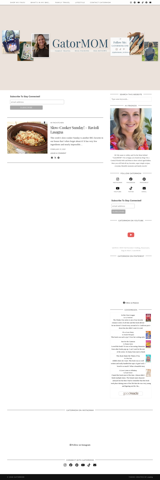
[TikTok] (143, 2)
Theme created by (141, 477)
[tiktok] (131, 189)
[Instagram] (131, 2)
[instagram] (117, 180)
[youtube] (117, 189)
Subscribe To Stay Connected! (25, 96)
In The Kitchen (57, 123)
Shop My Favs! (17, 2)
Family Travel (62, 2)
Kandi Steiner (128, 372)
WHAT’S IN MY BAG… (40, 2)
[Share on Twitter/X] (55, 157)
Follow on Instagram (80, 445)
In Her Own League (128, 315)
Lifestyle (80, 2)
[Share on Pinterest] (58, 157)
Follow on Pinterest (131, 303)
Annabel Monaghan (129, 334)
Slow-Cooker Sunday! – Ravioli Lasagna (74, 130)
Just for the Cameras (128, 341)
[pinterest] (144, 180)
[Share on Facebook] (52, 157)
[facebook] (131, 180)
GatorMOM (19, 477)
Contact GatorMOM (100, 2)
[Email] (150, 2)
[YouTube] (139, 2)
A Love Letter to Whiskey (128, 370)
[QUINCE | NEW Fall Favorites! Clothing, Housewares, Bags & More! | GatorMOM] (131, 235)
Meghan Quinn (129, 344)
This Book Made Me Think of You (128, 356)
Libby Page (129, 358)
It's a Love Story (128, 332)
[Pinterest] (135, 2)
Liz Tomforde (128, 317)
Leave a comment (58, 153)
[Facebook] (147, 2)
